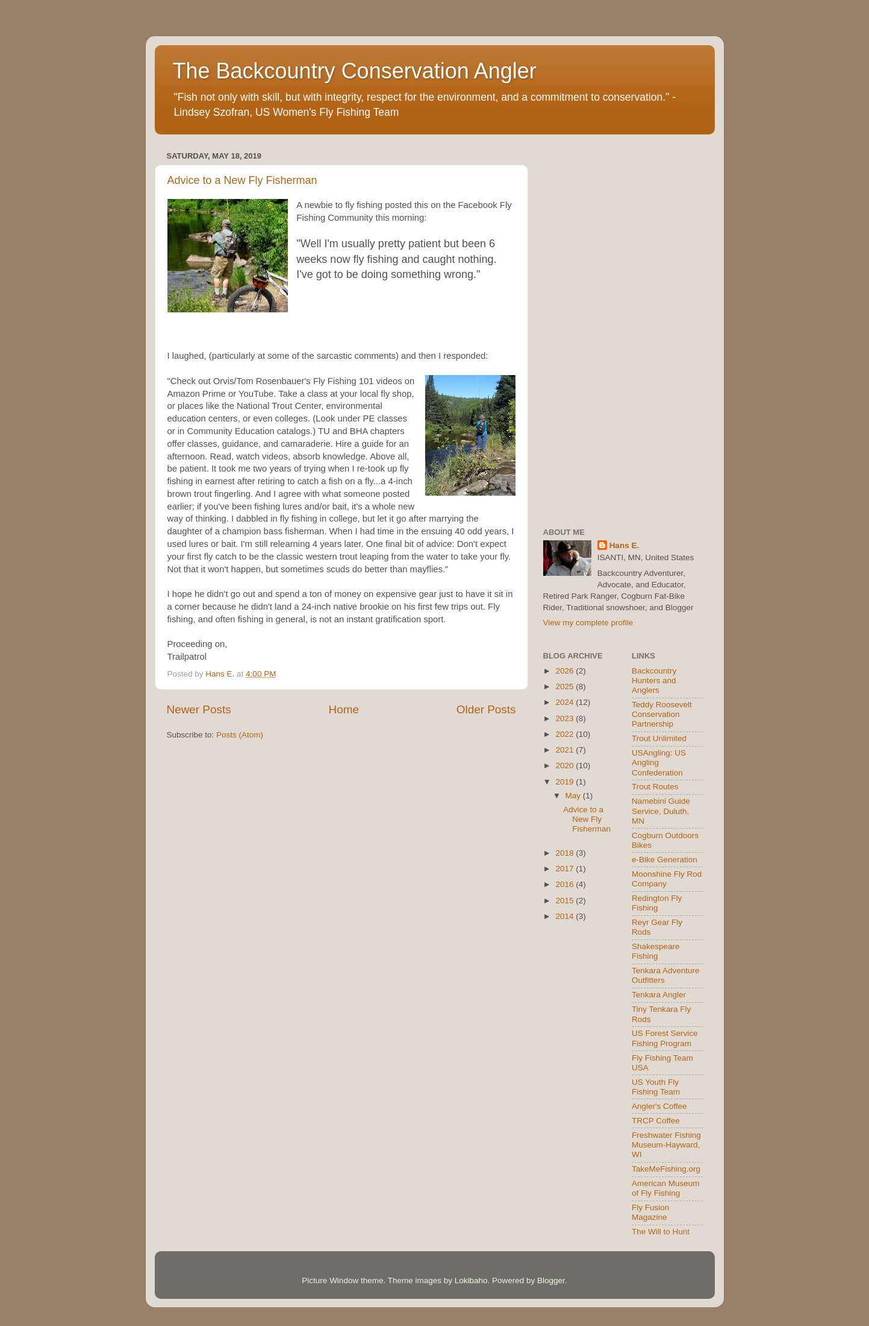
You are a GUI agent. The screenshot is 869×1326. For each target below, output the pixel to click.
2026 (565, 670)
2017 (565, 868)
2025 (565, 686)
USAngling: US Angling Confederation (659, 762)
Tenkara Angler (659, 994)
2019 (565, 781)
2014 (565, 916)
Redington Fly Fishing (657, 903)
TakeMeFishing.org (666, 1168)
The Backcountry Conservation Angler (355, 70)
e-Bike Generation (664, 859)
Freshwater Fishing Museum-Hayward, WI (666, 1145)
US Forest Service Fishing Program (665, 1038)
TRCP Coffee (656, 1120)
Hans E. (624, 545)
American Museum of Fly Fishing (666, 1188)
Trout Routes (655, 786)
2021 (565, 749)
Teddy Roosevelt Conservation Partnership (662, 714)
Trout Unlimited (659, 738)
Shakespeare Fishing (656, 951)
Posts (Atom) (239, 734)
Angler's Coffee (659, 1106)
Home (344, 709)
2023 (565, 718)
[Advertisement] (623, 329)
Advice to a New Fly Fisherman (242, 180)
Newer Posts (199, 709)
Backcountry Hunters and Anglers (654, 680)
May (574, 795)
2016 (565, 884)
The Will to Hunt (661, 1231)
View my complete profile (588, 622)
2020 (565, 765)
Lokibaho (471, 1280)
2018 (565, 852)
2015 (565, 900)
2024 (565, 702)
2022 (565, 734)
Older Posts (486, 709)
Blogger (551, 1280)
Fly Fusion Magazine (650, 1212)
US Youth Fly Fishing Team (656, 1087)
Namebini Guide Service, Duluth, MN (661, 811)
